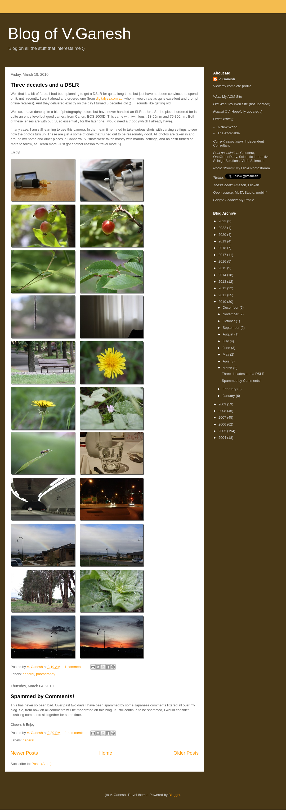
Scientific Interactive (254, 157)
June (227, 348)
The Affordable (228, 133)
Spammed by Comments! (42, 696)
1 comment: (74, 667)
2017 (222, 255)
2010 (222, 302)
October (229, 321)
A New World (227, 127)
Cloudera (247, 153)
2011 (222, 295)
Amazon (240, 185)
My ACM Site (232, 97)
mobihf (261, 192)
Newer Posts (24, 753)
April (227, 361)
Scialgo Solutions (226, 161)
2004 (222, 438)
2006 (222, 424)
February (230, 389)
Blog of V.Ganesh (69, 33)
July (226, 341)
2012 (222, 288)
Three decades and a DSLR (45, 85)
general (28, 674)
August (228, 334)
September (231, 328)
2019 (222, 241)
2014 (222, 275)
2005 (222, 431)
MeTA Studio (244, 192)
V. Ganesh (226, 79)
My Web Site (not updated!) (249, 104)
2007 (222, 417)
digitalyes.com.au (109, 98)
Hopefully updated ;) (246, 111)
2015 (222, 268)
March (228, 368)
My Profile (246, 200)
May (226, 354)
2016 (222, 261)
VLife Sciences (253, 161)
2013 (222, 282)
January (229, 396)
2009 (222, 404)
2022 (222, 228)
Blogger (174, 795)
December (231, 307)
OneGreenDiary (225, 157)
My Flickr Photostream (253, 168)
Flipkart (254, 185)
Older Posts (186, 753)
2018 (222, 248)
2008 (222, 411)
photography (45, 674)
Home (105, 753)
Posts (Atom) (42, 764)
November (231, 314)
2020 (222, 235)
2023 (222, 221)
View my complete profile (232, 86)
